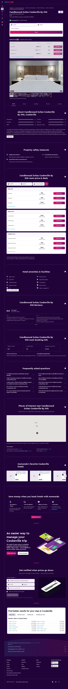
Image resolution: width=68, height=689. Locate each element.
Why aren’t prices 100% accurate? (37, 651)
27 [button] (15, 50)
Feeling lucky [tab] (30, 614)
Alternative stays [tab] (21, 614)
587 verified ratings (22, 20)
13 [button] (15, 43)
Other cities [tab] (11, 614)
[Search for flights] (2, 6)
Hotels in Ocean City (12, 630)
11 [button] (31, 40)
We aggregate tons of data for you (37, 649)
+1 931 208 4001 (13, 18)
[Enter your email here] (22, 588)
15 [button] (22, 43)
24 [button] (28, 46)
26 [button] (12, 50)
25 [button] (31, 46)
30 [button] (25, 50)
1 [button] (55, 37)
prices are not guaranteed (35, 642)
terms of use (23, 597)
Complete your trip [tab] (40, 614)
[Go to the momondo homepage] (9, 2)
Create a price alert (56, 508)
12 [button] (12, 43)
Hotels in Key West (41, 623)
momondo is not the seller (37, 647)
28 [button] (19, 50)
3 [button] (28, 37)
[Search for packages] (2, 14)
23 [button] (25, 46)
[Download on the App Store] (54, 666)
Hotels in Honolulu (12, 623)
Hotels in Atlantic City (41, 630)
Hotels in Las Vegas (41, 621)
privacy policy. (30, 597)
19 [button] (12, 46)
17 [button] (28, 43)
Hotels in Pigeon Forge (41, 628)
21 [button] (19, 46)
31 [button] (28, 50)
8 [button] (22, 40)
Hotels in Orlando (40, 625)
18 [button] (31, 43)
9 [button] (25, 40)
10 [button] (28, 40)
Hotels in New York (12, 621)
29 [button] (22, 50)
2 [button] (25, 37)
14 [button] (19, 43)
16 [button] (25, 43)
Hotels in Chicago (12, 628)
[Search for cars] (2, 11)
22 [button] (22, 46)
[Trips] (2, 18)
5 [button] (12, 40)
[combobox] (22, 581)
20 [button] (16, 46)
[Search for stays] (2, 9)
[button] (2, 2)
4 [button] (42, 40)
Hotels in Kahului (11, 625)
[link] (36, 517)
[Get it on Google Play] (54, 663)
